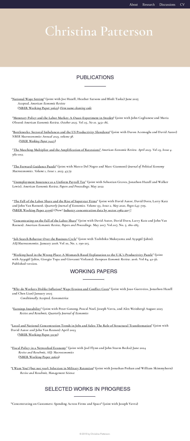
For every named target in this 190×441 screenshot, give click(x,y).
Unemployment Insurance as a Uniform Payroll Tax (49, 182)
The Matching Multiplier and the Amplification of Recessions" (57, 150)
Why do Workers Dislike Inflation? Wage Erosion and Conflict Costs (61, 289)
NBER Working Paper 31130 (38, 335)
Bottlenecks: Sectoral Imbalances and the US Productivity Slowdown (61, 132)
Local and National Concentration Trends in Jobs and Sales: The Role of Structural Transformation (81, 325)
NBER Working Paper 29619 (39, 357)
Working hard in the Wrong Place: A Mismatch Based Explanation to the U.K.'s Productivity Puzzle (83, 255)
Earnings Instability (27, 309)
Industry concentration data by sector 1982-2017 (97, 210)
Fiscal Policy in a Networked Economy (39, 348)
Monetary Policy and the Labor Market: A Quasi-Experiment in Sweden (63, 118)
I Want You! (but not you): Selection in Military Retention (52, 368)
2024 (142, 348)
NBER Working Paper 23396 (32, 210)
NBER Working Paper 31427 (37, 141)
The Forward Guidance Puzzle (35, 166)
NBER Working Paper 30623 (38, 108)
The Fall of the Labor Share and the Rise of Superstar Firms (55, 201)
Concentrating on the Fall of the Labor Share (45, 220)
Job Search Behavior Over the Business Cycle (45, 239)
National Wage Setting (28, 99)
